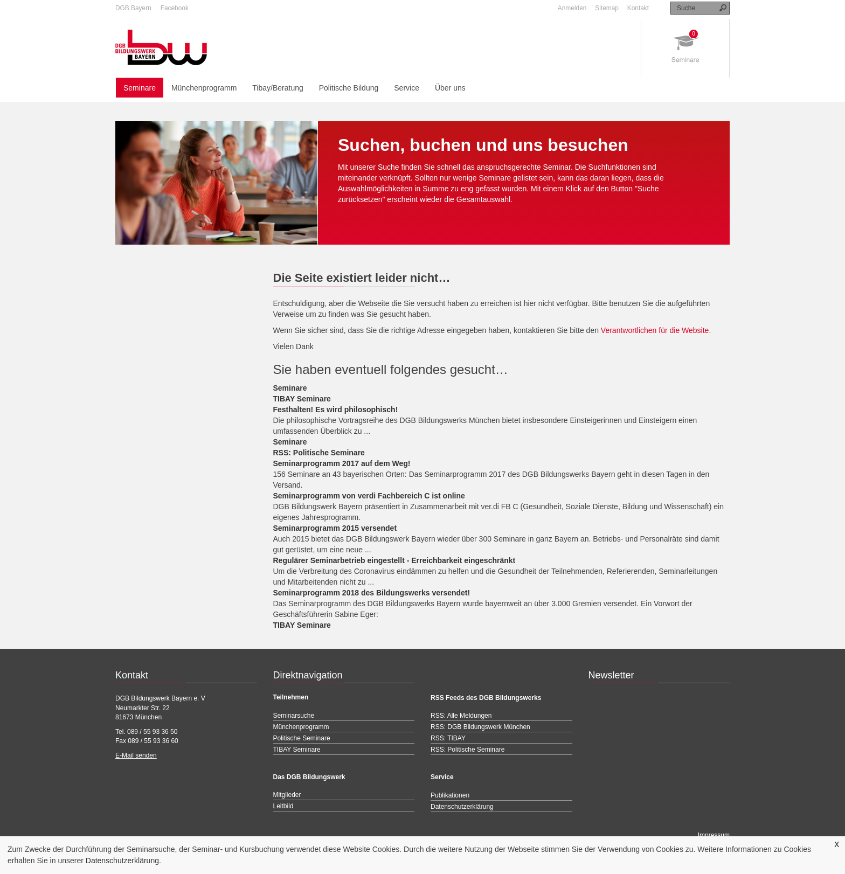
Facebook (175, 8)
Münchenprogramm (204, 88)
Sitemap (607, 8)
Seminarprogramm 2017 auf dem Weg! (342, 463)
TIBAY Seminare (302, 398)
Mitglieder (287, 795)
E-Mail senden (136, 755)
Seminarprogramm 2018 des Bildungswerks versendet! (371, 592)
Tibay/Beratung (277, 88)
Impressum (714, 835)
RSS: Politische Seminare (319, 452)
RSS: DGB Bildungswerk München (480, 727)
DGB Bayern (133, 8)
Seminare (139, 88)
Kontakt (638, 8)
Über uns (450, 88)
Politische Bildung (349, 88)
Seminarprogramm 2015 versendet (335, 528)
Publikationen (450, 795)
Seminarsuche (294, 715)
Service (406, 88)
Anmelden (572, 8)
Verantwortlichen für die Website (655, 330)
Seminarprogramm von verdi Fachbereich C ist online (369, 495)
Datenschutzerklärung (122, 860)
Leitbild (283, 806)
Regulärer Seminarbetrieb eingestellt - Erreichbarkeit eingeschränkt (394, 560)
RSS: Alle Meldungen (461, 715)
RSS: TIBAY (448, 738)
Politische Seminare (301, 738)
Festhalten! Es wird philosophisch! (335, 409)
